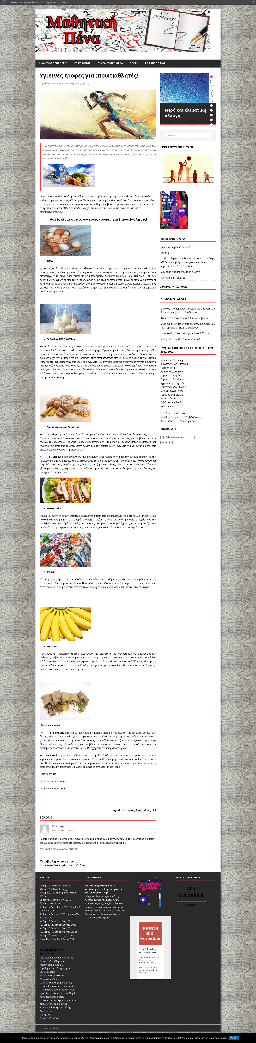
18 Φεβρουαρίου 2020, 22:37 (64, 830)
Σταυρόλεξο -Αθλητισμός (53, 961)
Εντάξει (233, 1038)
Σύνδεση (65, 2)
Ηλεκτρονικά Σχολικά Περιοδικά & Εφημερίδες (33, 2)
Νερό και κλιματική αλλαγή (175, 247)
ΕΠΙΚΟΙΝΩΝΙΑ (82, 63)
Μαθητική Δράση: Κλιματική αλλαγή (180, 271)
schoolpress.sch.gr (49, 1028)
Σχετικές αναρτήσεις (98, 917)
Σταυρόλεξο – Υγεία (50, 1018)
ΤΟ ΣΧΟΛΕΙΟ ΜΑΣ (155, 63)
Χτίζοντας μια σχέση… (51, 964)
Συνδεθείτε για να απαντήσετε (58, 849)
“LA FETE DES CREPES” (173, 277)
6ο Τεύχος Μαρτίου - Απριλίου (55, 899)
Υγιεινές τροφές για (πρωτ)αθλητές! (58, 993)
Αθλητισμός (74, 83)
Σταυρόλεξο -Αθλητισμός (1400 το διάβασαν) (185, 333)
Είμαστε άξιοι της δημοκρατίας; (56, 982)
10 (211, 119)
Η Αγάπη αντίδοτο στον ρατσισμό (57, 989)
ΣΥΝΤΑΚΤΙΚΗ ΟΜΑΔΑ (110, 63)
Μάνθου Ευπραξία (53, 83)
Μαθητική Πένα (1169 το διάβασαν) (180, 339)
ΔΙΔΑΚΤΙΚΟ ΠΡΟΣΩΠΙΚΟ (53, 63)
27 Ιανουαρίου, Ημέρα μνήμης (55, 1007)
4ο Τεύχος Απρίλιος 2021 (52, 914)
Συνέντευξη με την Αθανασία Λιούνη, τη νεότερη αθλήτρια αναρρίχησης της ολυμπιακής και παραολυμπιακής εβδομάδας (187, 262)
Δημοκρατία (46, 1011)
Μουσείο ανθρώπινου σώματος (56, 957)
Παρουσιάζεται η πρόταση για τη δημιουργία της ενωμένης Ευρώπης (104, 889)
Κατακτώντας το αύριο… (52, 996)
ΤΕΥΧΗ (134, 63)
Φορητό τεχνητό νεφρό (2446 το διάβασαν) (184, 318)
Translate (166, 442)
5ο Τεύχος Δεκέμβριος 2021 (54, 907)
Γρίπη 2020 (45, 1014)
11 (211, 124)
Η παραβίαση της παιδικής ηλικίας (57, 986)
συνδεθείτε (78, 865)
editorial (164, 252)
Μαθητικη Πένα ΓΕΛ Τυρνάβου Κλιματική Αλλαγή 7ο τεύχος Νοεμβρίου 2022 (55, 889)
